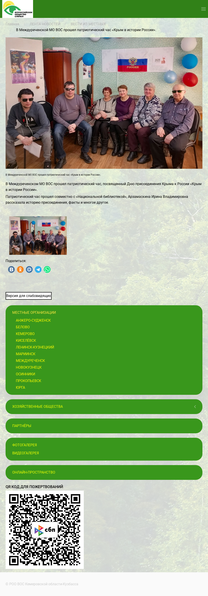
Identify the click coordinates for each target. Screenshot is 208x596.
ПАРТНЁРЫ (21, 426)
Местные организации (34, 312)
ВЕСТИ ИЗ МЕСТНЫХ (88, 24)
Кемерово (25, 334)
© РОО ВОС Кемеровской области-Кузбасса (41, 584)
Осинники (25, 374)
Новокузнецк (29, 367)
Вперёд (196, 282)
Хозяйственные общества (37, 406)
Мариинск (25, 354)
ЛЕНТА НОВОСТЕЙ (45, 24)
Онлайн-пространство (33, 472)
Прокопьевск (28, 381)
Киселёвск (26, 340)
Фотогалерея (24, 445)
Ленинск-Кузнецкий (35, 347)
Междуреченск (30, 361)
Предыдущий (15, 282)
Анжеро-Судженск (33, 320)
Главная (12, 24)
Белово (23, 327)
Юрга (20, 387)
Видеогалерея (25, 453)
